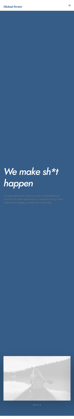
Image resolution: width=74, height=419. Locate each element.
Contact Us (37, 353)
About (32, 381)
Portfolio (33, 388)
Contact (33, 391)
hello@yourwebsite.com (36, 404)
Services (33, 384)
